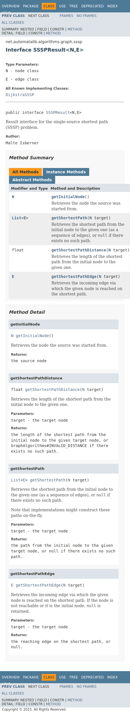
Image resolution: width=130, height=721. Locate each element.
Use (62, 6)
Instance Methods (66, 172)
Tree (73, 6)
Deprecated (92, 6)
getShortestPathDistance (78, 250)
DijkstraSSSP (20, 94)
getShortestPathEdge (74, 276)
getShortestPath (69, 218)
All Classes (13, 23)
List (16, 218)
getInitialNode (68, 196)
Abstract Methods (32, 180)
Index (112, 6)
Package (31, 6)
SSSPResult (58, 112)
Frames (66, 16)
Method (75, 29)
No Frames (87, 16)
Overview (11, 6)
